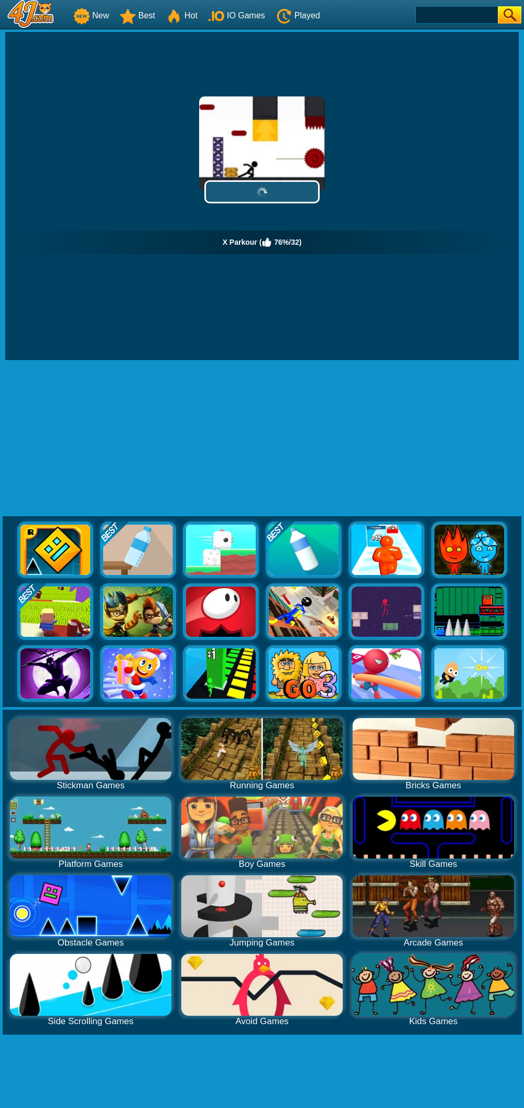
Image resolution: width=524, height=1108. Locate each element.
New (91, 15)
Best (137, 15)
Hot (182, 15)
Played (298, 15)
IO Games (236, 15)
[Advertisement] (262, 438)
